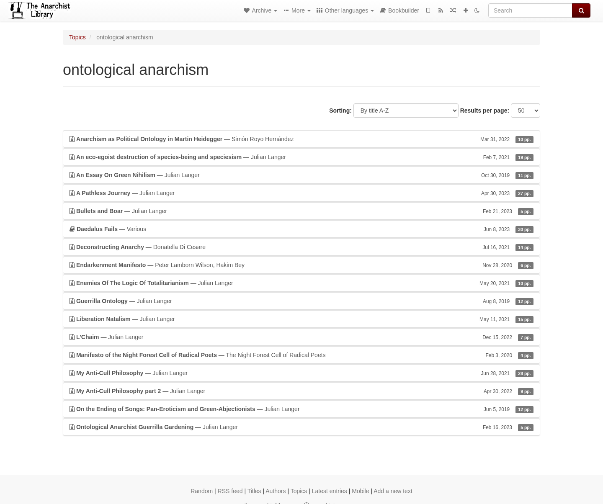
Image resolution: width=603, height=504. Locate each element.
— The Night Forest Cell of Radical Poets (301, 355)
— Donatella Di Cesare (301, 247)
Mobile (360, 491)
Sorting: (340, 110)
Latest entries (329, 491)
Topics (77, 37)
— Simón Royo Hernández (301, 139)
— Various (301, 229)
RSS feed (230, 491)
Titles (254, 491)
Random (202, 491)
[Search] (530, 10)
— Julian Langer (301, 157)
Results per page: (484, 110)
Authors (275, 491)
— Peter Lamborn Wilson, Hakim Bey (301, 265)
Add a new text (393, 491)
